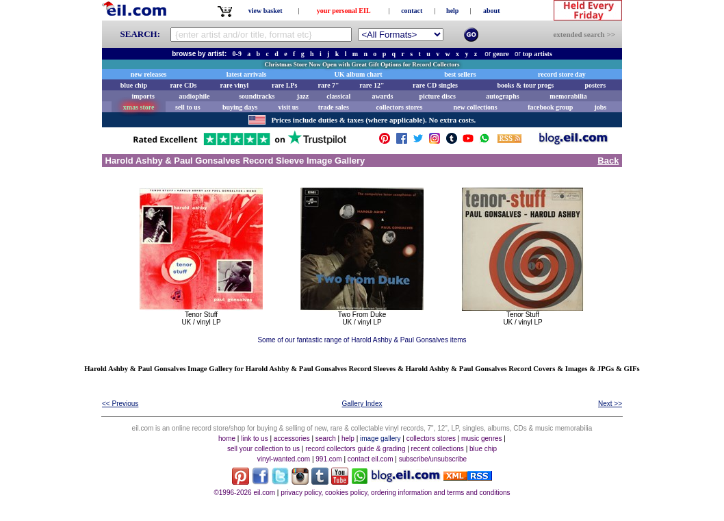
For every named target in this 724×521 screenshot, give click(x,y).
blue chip (133, 85)
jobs (600, 107)
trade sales (333, 107)
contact (411, 10)
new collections (475, 107)
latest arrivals (247, 74)
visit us (289, 107)
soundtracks (256, 96)
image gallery (380, 438)
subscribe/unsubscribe (433, 459)
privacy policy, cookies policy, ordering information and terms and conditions (395, 492)
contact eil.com (370, 459)
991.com (328, 459)
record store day (562, 74)
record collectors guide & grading (355, 449)
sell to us (188, 107)
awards (382, 96)
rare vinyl (234, 85)
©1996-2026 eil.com (244, 492)
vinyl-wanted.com (283, 459)
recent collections (437, 449)
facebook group (550, 107)
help (452, 10)
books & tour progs (525, 85)
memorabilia (568, 96)
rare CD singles (435, 85)
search (325, 438)
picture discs (437, 96)
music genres (481, 438)
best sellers (460, 74)
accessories (292, 438)
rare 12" (371, 85)
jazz (303, 96)
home (226, 438)
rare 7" (328, 85)
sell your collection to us (263, 449)
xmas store (139, 107)
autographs (502, 96)
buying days (239, 107)
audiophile (194, 96)
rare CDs (183, 85)
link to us (254, 438)
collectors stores (399, 107)
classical (338, 96)
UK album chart (359, 74)
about (491, 10)
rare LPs (284, 85)
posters (595, 85)
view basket (265, 10)
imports (142, 96)
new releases (149, 74)
